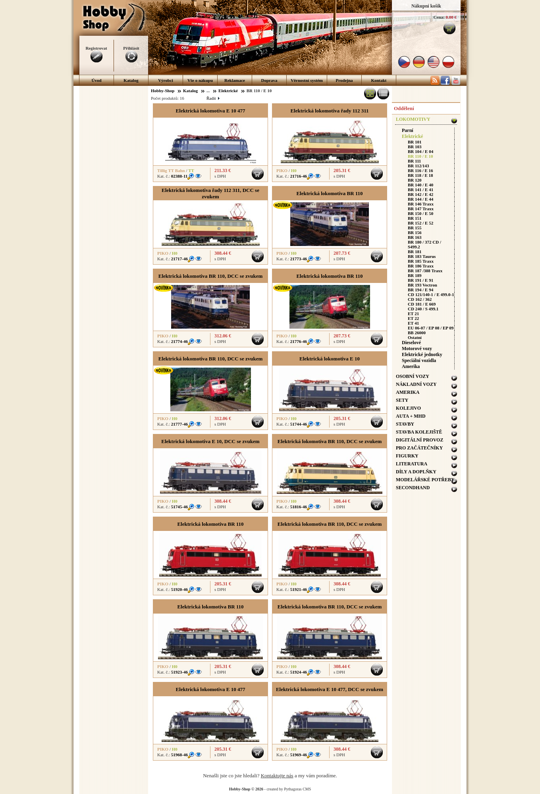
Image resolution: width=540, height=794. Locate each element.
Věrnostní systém (307, 80)
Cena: (439, 17)
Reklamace (234, 80)
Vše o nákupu (200, 80)
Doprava (269, 80)
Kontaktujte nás (277, 776)
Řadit (212, 98)
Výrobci (165, 80)
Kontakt (378, 80)
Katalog (130, 80)
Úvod (96, 80)
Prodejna (344, 80)
